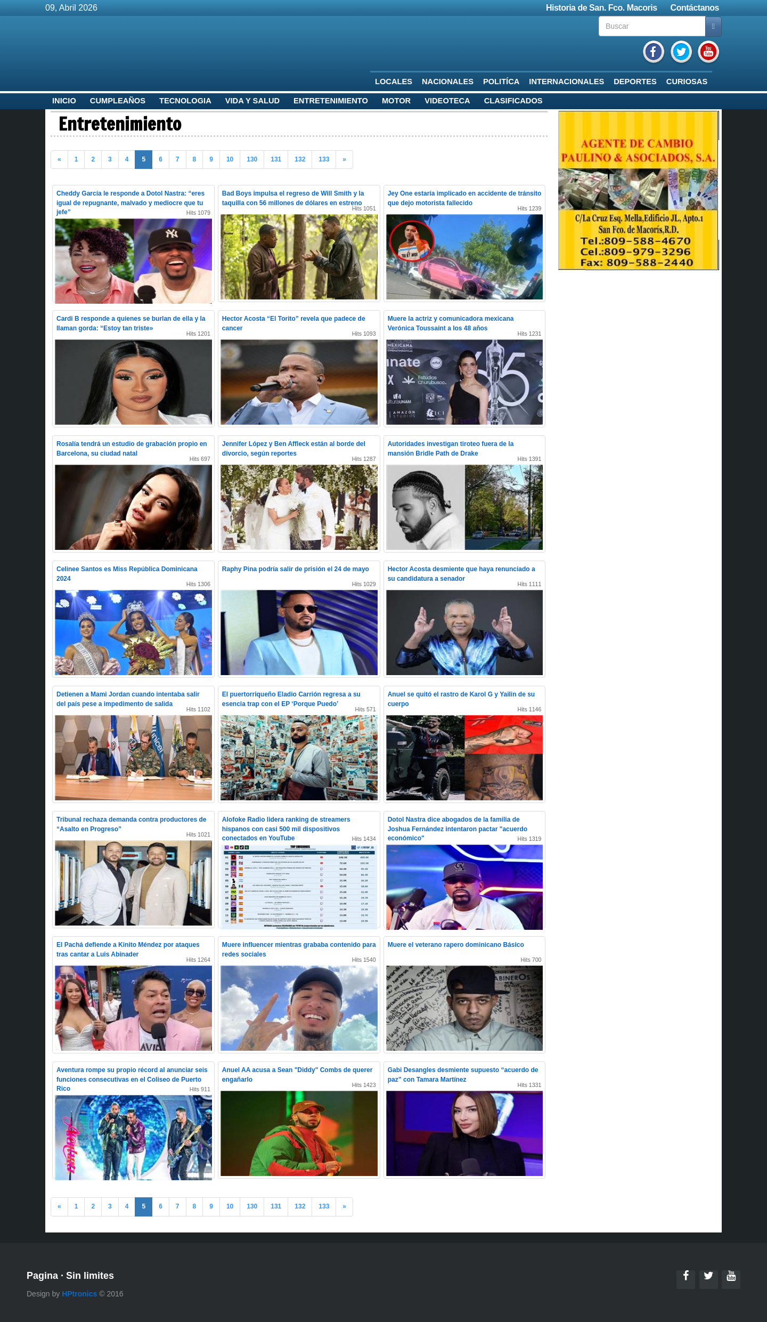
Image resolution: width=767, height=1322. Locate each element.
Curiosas (686, 81)
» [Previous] (344, 159)
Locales (393, 81)
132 (300, 159)
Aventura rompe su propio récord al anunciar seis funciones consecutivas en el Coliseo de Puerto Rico (132, 1079)
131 (276, 159)
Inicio (64, 100)
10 (229, 159)
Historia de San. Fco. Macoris (601, 7)
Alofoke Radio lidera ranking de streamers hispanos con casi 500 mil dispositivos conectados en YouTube (286, 828)
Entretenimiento (330, 100)
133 (324, 159)
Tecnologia (185, 100)
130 (252, 159)
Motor (396, 100)
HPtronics (79, 1293)
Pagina (42, 1275)
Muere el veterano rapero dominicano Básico (456, 944)
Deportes (635, 81)
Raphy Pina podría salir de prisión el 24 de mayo (295, 569)
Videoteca (447, 100)
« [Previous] (59, 159)
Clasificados (513, 100)
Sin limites (90, 1275)
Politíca (501, 81)
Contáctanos (695, 7)
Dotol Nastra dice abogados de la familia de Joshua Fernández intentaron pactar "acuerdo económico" (457, 828)
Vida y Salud (252, 100)
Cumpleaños (117, 100)
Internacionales (566, 81)
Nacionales (448, 81)
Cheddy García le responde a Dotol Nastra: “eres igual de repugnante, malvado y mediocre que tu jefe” (130, 202)
